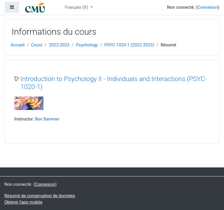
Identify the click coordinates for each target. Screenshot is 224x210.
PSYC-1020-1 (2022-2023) (129, 45)
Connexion (207, 7)
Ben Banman (47, 119)
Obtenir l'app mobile (23, 202)
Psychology (87, 45)
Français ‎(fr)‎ (77, 7)
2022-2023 (59, 45)
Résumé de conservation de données (39, 195)
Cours (36, 45)
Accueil (17, 45)
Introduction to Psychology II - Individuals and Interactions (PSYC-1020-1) (113, 82)
